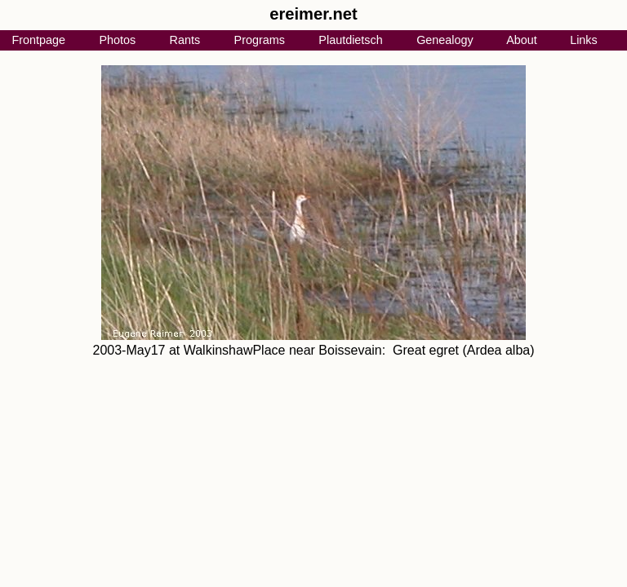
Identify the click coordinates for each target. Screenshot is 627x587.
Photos (117, 39)
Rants (185, 39)
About (521, 39)
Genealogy (445, 39)
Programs (259, 39)
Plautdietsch (350, 39)
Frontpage (38, 39)
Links (584, 39)
